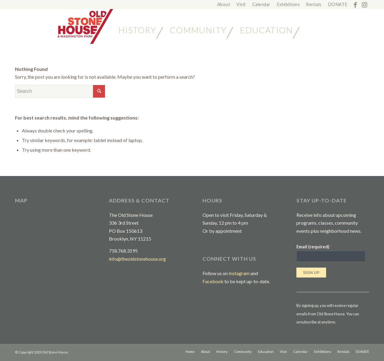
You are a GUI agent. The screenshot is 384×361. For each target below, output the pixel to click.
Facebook (213, 281)
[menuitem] (224, 4)
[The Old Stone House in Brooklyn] (64, 26)
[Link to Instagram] (364, 4)
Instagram (239, 273)
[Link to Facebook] (355, 4)
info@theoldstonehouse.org (137, 259)
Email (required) (314, 246)
